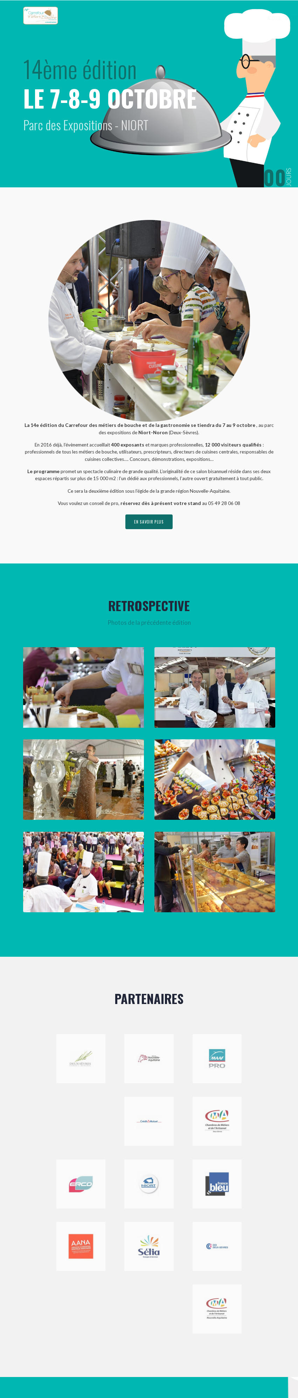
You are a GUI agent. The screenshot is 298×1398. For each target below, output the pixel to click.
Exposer (215, 17)
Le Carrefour (186, 17)
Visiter (238, 17)
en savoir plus (149, 522)
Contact (259, 17)
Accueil (160, 17)
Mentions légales (130, 1376)
